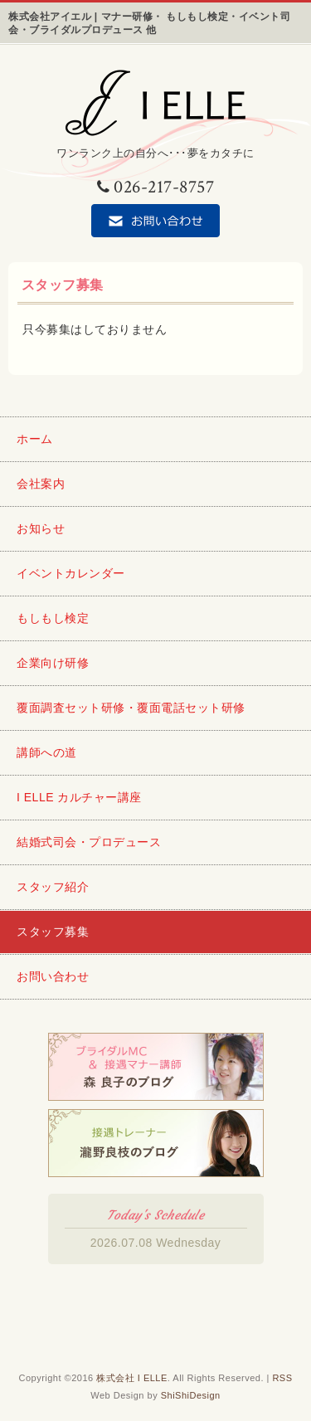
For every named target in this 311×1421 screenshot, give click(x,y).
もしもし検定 (53, 618)
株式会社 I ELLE (132, 1378)
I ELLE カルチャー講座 (79, 797)
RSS (282, 1378)
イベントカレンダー (71, 573)
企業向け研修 (53, 662)
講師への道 (47, 752)
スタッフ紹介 (53, 886)
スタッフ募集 (53, 931)
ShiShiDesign (191, 1395)
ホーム (35, 438)
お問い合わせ (53, 976)
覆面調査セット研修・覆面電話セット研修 (131, 707)
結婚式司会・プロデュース (89, 842)
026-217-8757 (156, 187)
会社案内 (41, 483)
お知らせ (41, 528)
